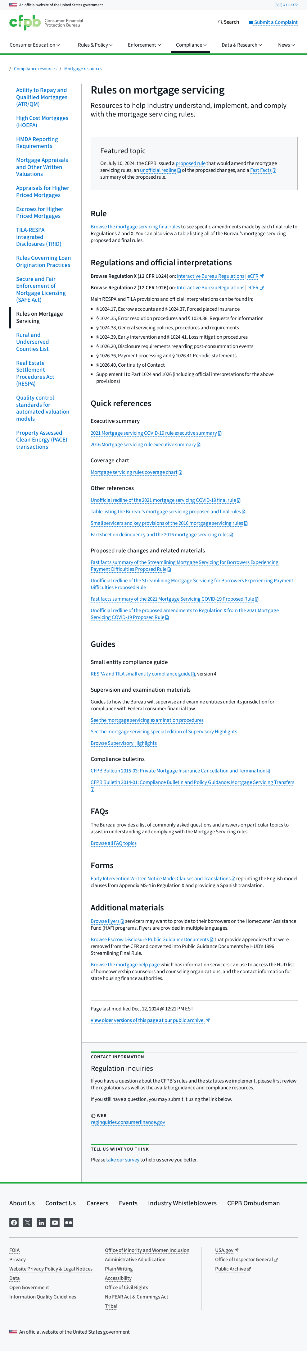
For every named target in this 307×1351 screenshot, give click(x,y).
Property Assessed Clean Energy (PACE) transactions (41, 439)
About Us (22, 1203)
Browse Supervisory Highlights (124, 743)
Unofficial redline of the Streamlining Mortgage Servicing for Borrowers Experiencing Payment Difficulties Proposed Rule (192, 584)
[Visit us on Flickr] (68, 1222)
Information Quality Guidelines (42, 1297)
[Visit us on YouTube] (55, 1222)
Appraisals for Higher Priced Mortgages (42, 191)
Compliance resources (35, 69)
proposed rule (190, 163)
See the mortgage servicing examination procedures (147, 720)
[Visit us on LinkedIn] (41, 1222)
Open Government (29, 1287)
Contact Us (60, 1203)
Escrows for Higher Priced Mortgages (39, 212)
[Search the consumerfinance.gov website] (228, 23)
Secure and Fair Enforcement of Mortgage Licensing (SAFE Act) (41, 289)
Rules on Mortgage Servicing (39, 317)
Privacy (17, 1259)
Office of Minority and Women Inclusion (147, 1250)
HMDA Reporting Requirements (37, 142)
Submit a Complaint (273, 22)
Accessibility (118, 1278)
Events (128, 1203)
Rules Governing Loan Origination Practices (43, 261)
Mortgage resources (83, 69)
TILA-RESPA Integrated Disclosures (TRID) (38, 237)
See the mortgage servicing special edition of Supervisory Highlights (164, 731)
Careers (97, 1203)
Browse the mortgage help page (125, 965)
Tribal (111, 1306)
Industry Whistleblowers (182, 1203)
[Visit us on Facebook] (14, 1222)
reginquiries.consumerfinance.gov (128, 1122)
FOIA (14, 1250)
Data (14, 1278)
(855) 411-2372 (286, 5)
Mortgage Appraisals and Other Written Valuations (42, 167)
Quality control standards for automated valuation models (43, 408)
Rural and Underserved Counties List (32, 342)
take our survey (122, 1160)
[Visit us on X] (27, 1222)
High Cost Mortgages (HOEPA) (42, 122)
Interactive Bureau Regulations (210, 276)
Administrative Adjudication (135, 1259)
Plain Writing (119, 1269)
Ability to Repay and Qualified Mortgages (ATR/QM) (41, 97)
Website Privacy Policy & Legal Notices (51, 1269)
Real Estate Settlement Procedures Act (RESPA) (35, 373)
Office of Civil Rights (126, 1287)
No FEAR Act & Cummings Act (136, 1297)
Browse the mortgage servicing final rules (135, 227)
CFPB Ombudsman (253, 1203)
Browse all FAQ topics (114, 843)
